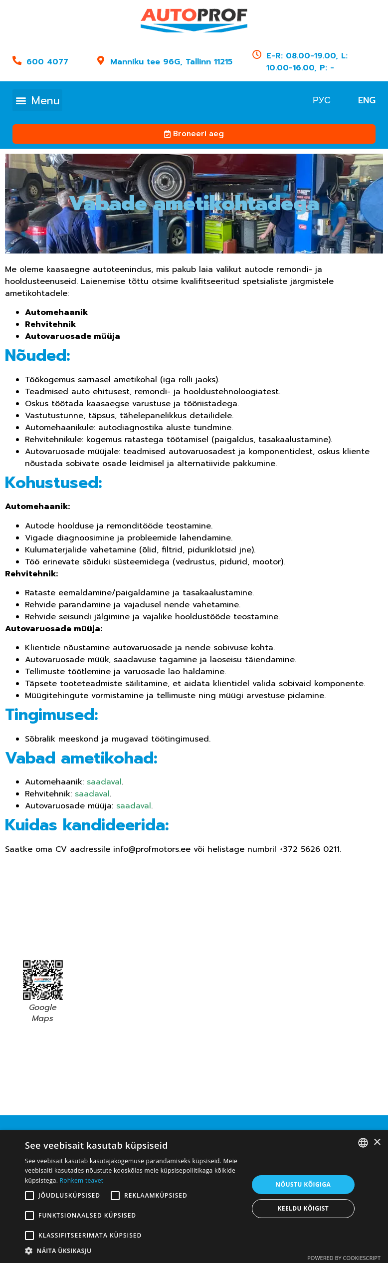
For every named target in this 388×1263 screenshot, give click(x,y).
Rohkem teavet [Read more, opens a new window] (82, 1180)
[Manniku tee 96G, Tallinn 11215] (100, 60)
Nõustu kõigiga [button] (303, 1184)
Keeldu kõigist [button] (303, 1208)
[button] (37, 100)
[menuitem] (322, 100)
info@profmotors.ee (152, 849)
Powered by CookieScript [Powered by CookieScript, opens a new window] (344, 1258)
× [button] (377, 1142)
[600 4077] (16, 60)
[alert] (194, 1196)
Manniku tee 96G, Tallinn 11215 (171, 62)
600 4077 (47, 62)
